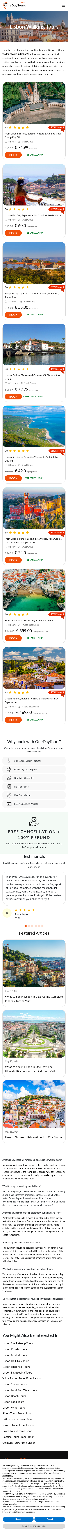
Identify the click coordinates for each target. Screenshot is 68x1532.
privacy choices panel (28, 1512)
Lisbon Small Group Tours (17, 1343)
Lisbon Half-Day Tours (15, 1360)
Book (13, 155)
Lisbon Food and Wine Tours (19, 1390)
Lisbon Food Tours (13, 1401)
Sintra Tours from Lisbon (17, 1413)
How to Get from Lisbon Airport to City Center (33, 1137)
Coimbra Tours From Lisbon (19, 1442)
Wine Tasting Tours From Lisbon (21, 1378)
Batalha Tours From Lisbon (18, 1436)
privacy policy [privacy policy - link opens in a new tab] (32, 1468)
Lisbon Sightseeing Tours (17, 1372)
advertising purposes (33, 1486)
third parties (45, 1478)
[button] (26, 926)
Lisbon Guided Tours (14, 1355)
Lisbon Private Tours (14, 1349)
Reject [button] (18, 1519)
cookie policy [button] (7, 1476)
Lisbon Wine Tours (13, 1407)
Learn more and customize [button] (34, 1526)
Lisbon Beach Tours (14, 1396)
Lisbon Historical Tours (16, 1366)
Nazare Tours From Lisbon (18, 1425)
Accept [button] (50, 1519)
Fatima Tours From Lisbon (17, 1419)
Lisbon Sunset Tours (14, 1384)
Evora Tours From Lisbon (17, 1431)
